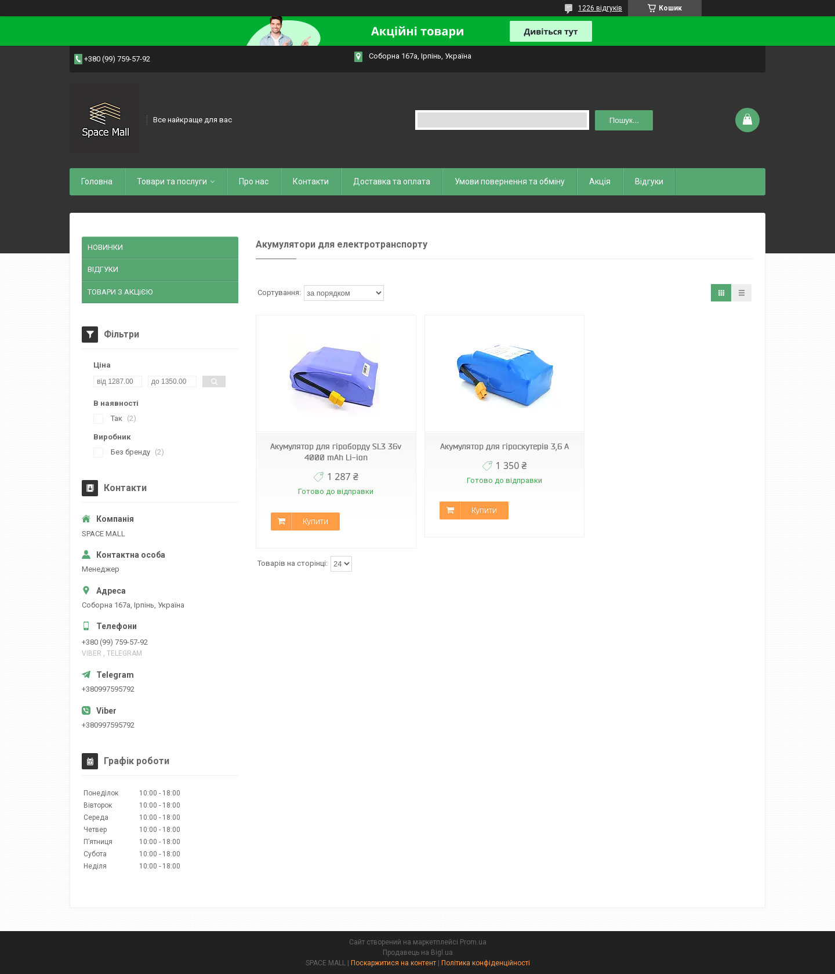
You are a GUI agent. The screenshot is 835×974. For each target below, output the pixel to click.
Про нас (253, 181)
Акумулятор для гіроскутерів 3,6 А (504, 446)
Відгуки (649, 181)
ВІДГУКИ (103, 269)
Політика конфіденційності (485, 963)
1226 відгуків (600, 8)
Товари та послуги (172, 181)
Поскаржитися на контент (393, 963)
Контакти (311, 181)
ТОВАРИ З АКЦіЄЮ (120, 292)
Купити (315, 521)
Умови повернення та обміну (510, 181)
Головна (96, 181)
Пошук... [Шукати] (624, 120)
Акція (600, 181)
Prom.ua (473, 942)
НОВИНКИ (105, 247)
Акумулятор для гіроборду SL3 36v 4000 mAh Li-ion (335, 452)
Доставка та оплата (391, 181)
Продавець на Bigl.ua (418, 952)
